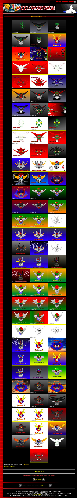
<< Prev (35, 471)
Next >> (42, 471)
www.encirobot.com (37, 494)
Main (39, 471)
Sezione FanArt (39, 479)
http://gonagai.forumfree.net (9, 466)
